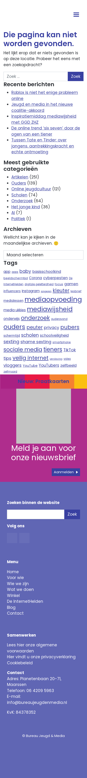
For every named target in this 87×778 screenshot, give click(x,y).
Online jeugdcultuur (31, 189)
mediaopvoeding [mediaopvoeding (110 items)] (53, 299)
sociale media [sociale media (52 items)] (22, 349)
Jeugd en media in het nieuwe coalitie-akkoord (42, 107)
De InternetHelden (25, 601)
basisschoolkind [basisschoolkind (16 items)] (46, 271)
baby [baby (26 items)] (25, 271)
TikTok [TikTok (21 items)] (69, 350)
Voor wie (15, 577)
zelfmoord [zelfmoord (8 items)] (10, 372)
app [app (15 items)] (6, 271)
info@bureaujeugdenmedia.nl (37, 702)
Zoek (72, 514)
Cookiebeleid (20, 663)
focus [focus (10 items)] (59, 284)
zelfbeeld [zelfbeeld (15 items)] (68, 365)
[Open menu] (77, 15)
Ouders (18, 183)
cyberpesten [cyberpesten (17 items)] (55, 278)
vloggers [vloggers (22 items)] (12, 365)
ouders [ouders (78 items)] (14, 326)
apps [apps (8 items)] (15, 272)
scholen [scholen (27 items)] (30, 335)
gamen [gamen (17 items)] (71, 284)
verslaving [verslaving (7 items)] (56, 359)
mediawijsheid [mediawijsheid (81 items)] (50, 309)
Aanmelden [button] (64, 472)
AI (13, 213)
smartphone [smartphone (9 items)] (61, 342)
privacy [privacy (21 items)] (51, 327)
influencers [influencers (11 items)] (12, 291)
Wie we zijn (18, 583)
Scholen (19, 195)
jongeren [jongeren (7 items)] (46, 291)
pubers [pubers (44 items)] (69, 327)
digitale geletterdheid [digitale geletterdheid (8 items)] (39, 284)
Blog (11, 607)
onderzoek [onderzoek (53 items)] (35, 318)
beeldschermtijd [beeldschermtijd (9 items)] (15, 278)
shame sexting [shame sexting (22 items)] (35, 342)
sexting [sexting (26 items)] (11, 342)
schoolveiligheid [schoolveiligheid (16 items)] (54, 335)
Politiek (18, 219)
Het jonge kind (25, 207)
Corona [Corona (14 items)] (35, 277)
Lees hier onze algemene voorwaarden (32, 648)
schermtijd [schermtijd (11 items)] (11, 335)
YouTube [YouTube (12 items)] (30, 365)
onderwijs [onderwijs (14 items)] (11, 318)
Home (13, 572)
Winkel (13, 595)
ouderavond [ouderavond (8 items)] (59, 319)
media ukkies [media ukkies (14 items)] (14, 310)
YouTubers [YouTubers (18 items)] (49, 365)
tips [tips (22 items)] (7, 358)
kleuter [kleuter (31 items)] (61, 290)
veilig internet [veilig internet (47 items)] (30, 358)
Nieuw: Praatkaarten (43, 381)
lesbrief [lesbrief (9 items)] (76, 291)
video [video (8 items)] (67, 359)
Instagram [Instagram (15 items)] (31, 290)
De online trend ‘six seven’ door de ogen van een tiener (45, 131)
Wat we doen (20, 589)
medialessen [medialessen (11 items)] (13, 300)
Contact (15, 613)
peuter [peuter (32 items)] (34, 327)
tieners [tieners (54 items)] (52, 349)
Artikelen (19, 177)
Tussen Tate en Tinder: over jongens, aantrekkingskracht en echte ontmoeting (42, 146)
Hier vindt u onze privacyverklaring (41, 657)
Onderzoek (22, 201)
